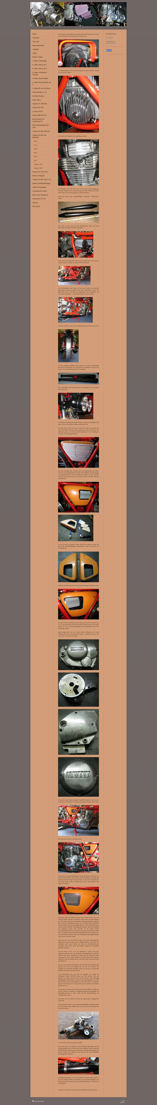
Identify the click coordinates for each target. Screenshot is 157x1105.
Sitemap (42, 1101)
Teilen (108, 50)
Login (123, 1100)
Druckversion (36, 1101)
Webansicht (122, 1102)
